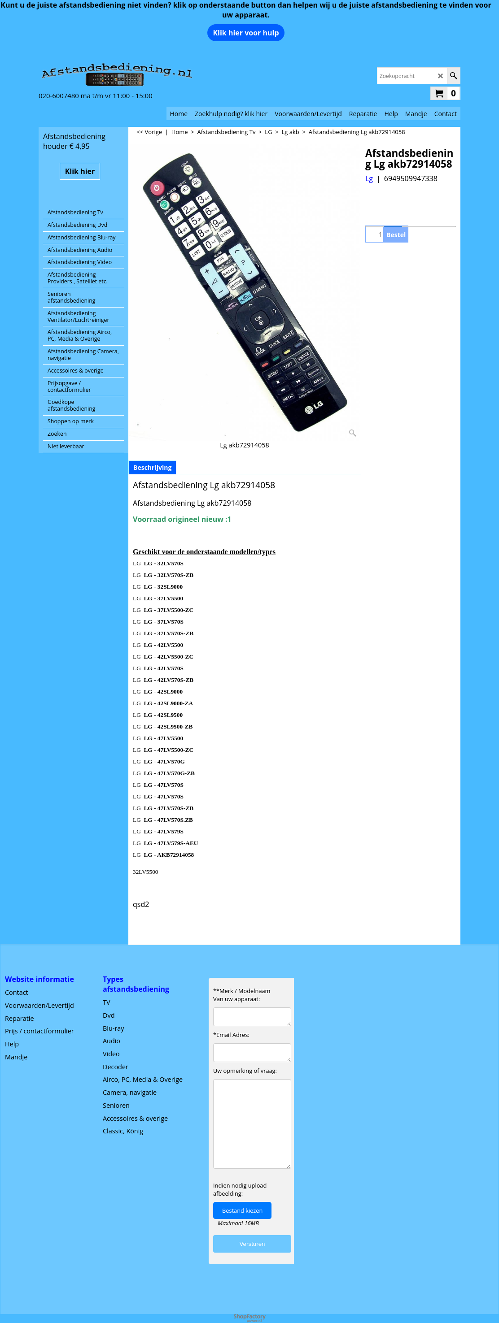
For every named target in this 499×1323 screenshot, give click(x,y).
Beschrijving (152, 467)
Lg (369, 178)
